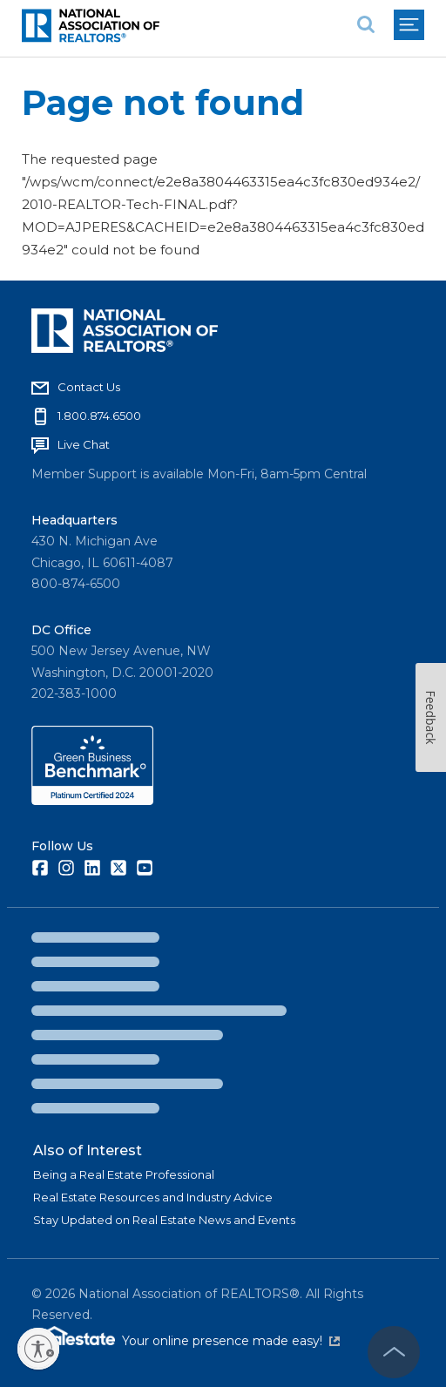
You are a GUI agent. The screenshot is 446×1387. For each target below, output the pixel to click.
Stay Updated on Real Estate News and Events (164, 1220)
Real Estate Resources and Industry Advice (153, 1197)
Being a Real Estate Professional (123, 1174)
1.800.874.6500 (99, 416)
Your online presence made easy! (231, 1341)
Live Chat (83, 444)
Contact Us (88, 387)
